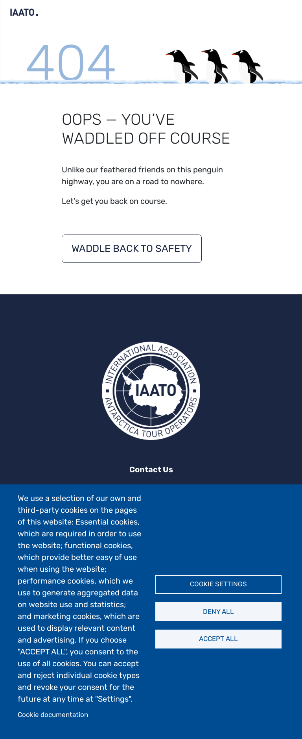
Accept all (218, 639)
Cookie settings (218, 584)
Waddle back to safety (132, 248)
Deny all (218, 611)
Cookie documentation (53, 715)
